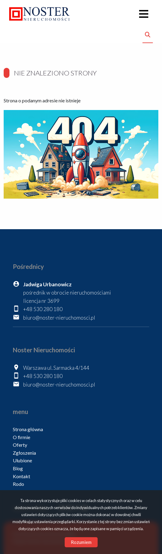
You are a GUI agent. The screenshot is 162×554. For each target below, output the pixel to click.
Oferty (20, 445)
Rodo (18, 484)
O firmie (21, 437)
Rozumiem (81, 542)
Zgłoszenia (24, 453)
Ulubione (22, 460)
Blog (18, 468)
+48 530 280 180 (43, 309)
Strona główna (28, 429)
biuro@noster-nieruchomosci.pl (59, 317)
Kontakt (21, 476)
